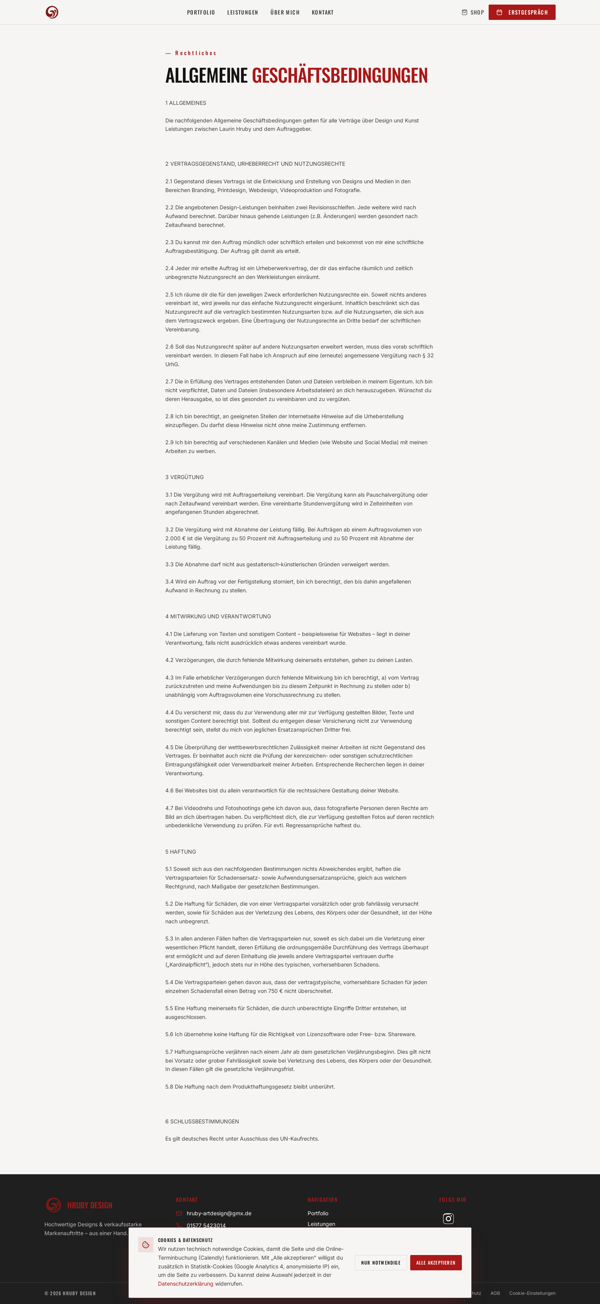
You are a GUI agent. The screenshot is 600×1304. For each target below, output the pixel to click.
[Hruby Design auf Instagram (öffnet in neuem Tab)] (448, 1218)
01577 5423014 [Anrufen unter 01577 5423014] (201, 1225)
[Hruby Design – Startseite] (52, 12)
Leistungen (242, 12)
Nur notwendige (381, 1263)
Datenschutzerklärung (186, 1284)
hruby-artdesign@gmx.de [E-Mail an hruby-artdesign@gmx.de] (213, 1213)
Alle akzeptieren (436, 1263)
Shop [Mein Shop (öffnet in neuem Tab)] (472, 12)
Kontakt (323, 12)
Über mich (285, 12)
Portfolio (201, 12)
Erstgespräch (522, 12)
